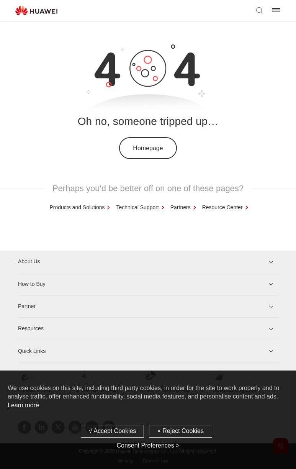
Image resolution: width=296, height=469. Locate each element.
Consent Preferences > (147, 445)
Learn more (23, 405)
